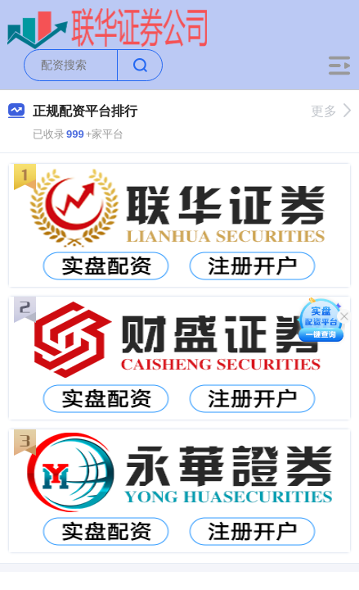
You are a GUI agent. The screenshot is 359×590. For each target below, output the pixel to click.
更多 (331, 111)
